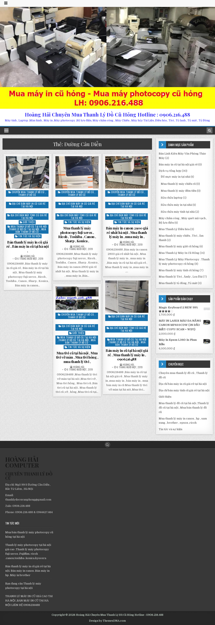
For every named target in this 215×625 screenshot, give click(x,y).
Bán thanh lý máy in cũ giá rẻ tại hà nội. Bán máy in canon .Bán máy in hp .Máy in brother (28, 571)
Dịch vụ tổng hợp (170, 170)
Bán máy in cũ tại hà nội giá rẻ (178, 164)
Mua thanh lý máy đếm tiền (178, 190)
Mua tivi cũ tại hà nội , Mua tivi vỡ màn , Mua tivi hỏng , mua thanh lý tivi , (77, 357)
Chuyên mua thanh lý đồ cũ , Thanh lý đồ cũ (29, 193)
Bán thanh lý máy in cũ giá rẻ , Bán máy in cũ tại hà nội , (28, 246)
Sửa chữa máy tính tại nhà (178, 211)
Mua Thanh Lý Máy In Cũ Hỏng (179, 252)
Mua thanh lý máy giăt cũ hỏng (179, 246)
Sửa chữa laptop (171, 197)
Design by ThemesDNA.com (107, 620)
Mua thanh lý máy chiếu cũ (178, 183)
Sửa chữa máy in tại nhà (176, 204)
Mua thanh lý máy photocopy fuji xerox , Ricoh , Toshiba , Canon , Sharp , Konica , (77, 234)
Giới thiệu (29, 222)
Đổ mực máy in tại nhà (175, 176)
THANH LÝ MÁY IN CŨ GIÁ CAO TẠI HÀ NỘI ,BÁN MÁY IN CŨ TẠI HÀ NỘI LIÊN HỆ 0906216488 (29, 601)
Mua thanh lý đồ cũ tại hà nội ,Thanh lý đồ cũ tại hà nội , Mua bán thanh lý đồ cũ (27, 229)
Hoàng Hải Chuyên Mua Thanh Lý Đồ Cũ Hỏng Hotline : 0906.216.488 (107, 114)
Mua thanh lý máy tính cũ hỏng (179, 270)
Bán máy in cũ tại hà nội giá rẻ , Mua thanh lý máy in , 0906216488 (127, 354)
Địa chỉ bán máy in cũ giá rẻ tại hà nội (28, 205)
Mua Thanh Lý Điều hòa (174, 229)
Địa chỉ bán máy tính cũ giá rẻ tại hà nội (29, 216)
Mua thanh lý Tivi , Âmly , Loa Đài (180, 276)
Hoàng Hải (29, 256)
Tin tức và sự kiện (29, 236)
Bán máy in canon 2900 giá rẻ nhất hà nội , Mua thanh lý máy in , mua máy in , (127, 232)
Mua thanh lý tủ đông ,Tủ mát (178, 283)
